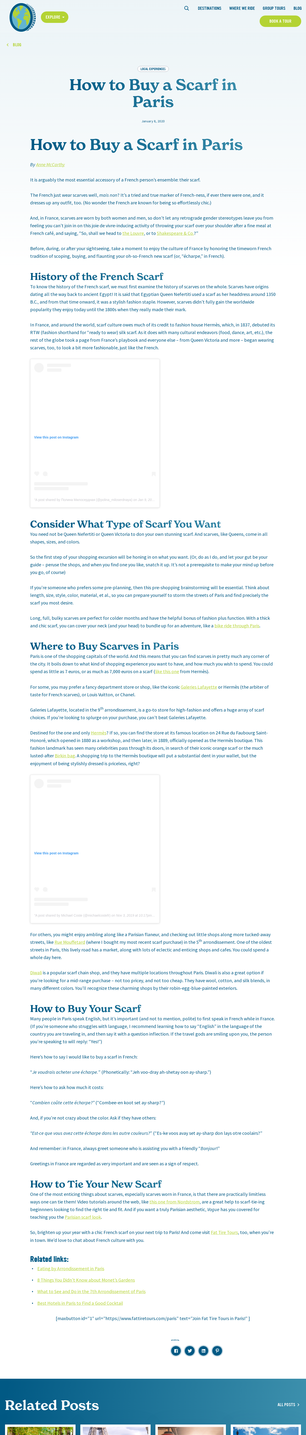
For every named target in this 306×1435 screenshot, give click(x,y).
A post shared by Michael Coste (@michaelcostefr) (73, 915)
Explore (53, 17)
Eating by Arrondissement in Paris (70, 1267)
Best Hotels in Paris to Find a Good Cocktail (80, 1302)
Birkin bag (65, 755)
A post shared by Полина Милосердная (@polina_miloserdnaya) (83, 499)
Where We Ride (242, 8)
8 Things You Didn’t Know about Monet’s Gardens (86, 1279)
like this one (167, 671)
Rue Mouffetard (70, 942)
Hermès (99, 732)
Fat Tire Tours (224, 1231)
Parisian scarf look (83, 1216)
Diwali (36, 972)
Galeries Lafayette (199, 686)
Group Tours (274, 8)
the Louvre (133, 233)
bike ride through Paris (237, 625)
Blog (298, 8)
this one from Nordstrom (174, 1201)
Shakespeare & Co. (175, 233)
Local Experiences (153, 69)
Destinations (209, 8)
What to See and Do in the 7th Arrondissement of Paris (91, 1290)
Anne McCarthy (51, 164)
